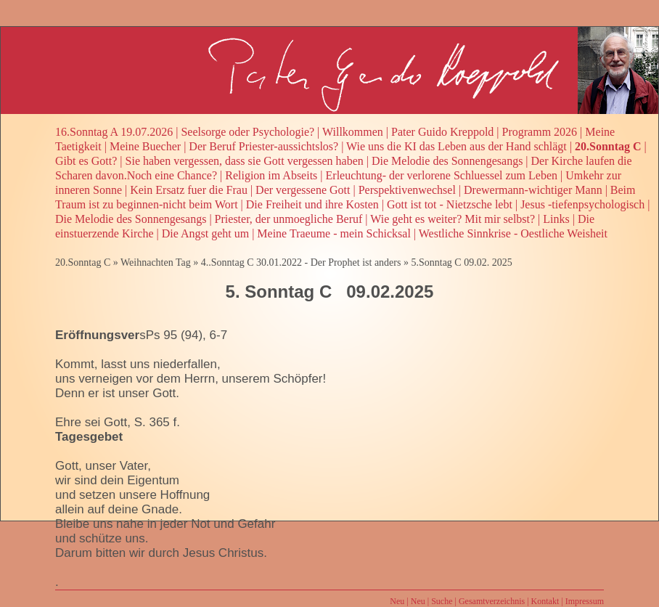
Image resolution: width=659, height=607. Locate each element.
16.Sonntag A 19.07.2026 (114, 132)
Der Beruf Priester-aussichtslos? (263, 146)
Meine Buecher (145, 146)
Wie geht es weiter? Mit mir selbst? (452, 219)
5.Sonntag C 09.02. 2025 (461, 262)
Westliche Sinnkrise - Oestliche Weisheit (513, 233)
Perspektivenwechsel (407, 190)
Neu (397, 601)
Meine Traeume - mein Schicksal (334, 233)
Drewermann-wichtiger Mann (533, 190)
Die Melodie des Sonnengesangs (447, 161)
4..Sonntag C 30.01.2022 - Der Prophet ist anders (301, 262)
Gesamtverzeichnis (492, 601)
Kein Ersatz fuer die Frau (188, 190)
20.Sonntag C (608, 146)
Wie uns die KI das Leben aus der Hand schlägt (456, 146)
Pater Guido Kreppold (442, 132)
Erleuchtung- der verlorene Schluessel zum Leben (441, 175)
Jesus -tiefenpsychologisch (582, 204)
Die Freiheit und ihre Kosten (312, 204)
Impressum (584, 601)
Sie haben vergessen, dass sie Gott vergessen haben (245, 161)
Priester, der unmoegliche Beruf (289, 219)
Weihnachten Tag (155, 262)
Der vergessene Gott (302, 190)
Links (556, 219)
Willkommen (352, 132)
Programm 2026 (540, 132)
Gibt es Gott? (86, 161)
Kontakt (545, 601)
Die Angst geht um (205, 233)
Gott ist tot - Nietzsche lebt (449, 204)
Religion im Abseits (271, 175)
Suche (441, 601)
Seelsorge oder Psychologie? (247, 132)
